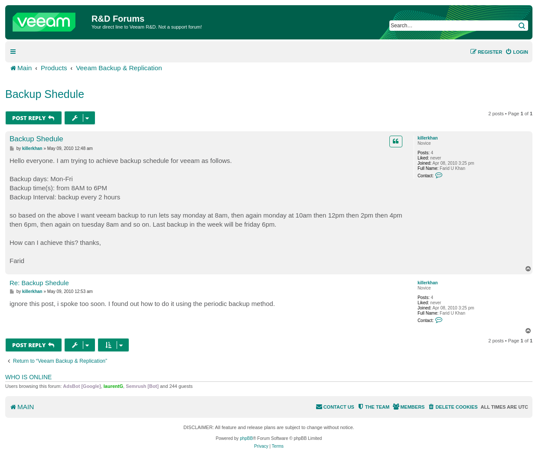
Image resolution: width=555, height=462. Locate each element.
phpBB (246, 438)
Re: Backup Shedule (39, 282)
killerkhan (428, 138)
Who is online (28, 377)
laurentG (113, 386)
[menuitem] (516, 52)
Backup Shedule (44, 94)
